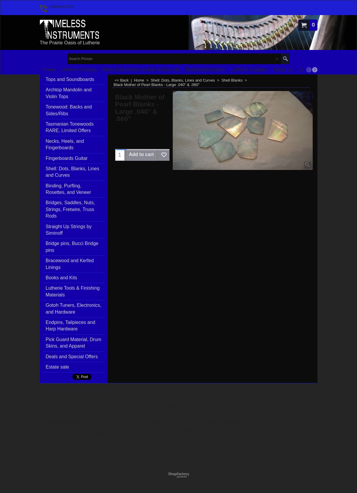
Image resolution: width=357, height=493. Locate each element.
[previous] (309, 69)
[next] (314, 69)
